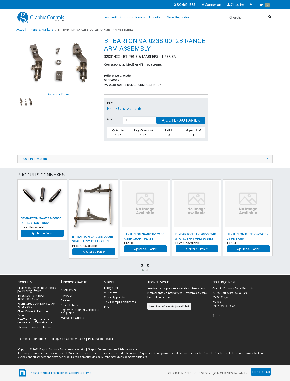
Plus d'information (34, 159)
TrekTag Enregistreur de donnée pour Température (34, 320)
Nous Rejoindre (178, 17)
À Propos (67, 295)
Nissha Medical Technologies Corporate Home (54, 373)
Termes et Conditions (32, 339)
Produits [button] (154, 17)
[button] (142, 270)
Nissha (133, 349)
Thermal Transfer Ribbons (34, 327)
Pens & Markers (42, 29)
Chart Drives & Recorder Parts (33, 312)
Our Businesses (179, 373)
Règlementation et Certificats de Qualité (80, 311)
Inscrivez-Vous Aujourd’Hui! (169, 306)
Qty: (110, 119)
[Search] (247, 17)
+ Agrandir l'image (58, 94)
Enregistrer (111, 288)
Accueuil (111, 17)
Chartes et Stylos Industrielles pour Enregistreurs (36, 289)
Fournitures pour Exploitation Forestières (36, 305)
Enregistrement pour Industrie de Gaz (30, 297)
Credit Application (115, 297)
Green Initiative (70, 305)
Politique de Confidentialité (67, 339)
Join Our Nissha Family (230, 373)
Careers (66, 300)
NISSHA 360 (261, 372)
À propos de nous (132, 17)
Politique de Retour (100, 339)
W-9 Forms (111, 292)
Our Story (202, 373)
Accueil (21, 29)
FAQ (107, 306)
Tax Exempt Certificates (120, 302)
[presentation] (142, 265)
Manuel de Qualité (72, 318)
